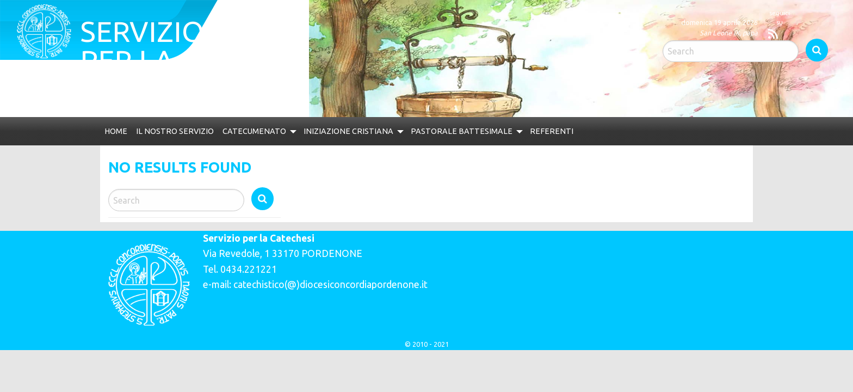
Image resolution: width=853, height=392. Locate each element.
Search (772, 18)
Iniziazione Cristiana (365, 125)
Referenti (578, 125)
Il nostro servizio (180, 125)
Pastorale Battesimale (484, 125)
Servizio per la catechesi (217, 43)
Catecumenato (265, 125)
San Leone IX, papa (552, 32)
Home (116, 125)
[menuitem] (117, 124)
